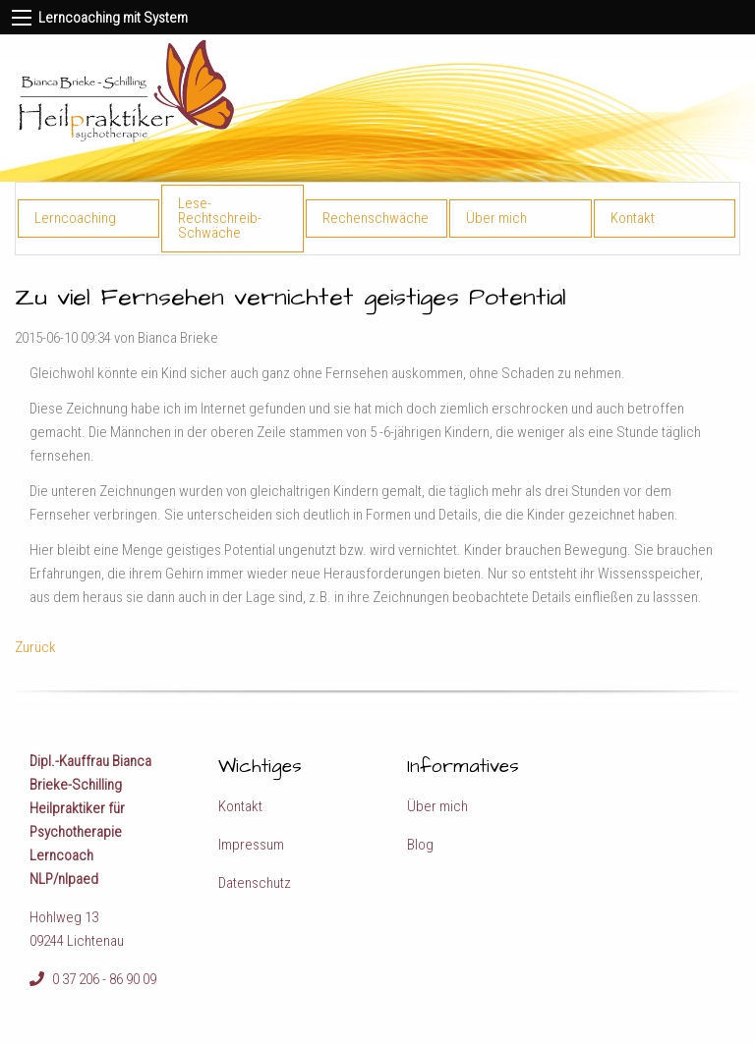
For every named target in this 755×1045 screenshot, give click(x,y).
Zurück (35, 647)
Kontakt (632, 218)
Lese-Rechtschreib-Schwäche (219, 218)
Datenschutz (254, 883)
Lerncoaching (75, 218)
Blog (420, 844)
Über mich (496, 218)
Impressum (251, 844)
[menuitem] (89, 218)
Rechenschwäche (375, 218)
